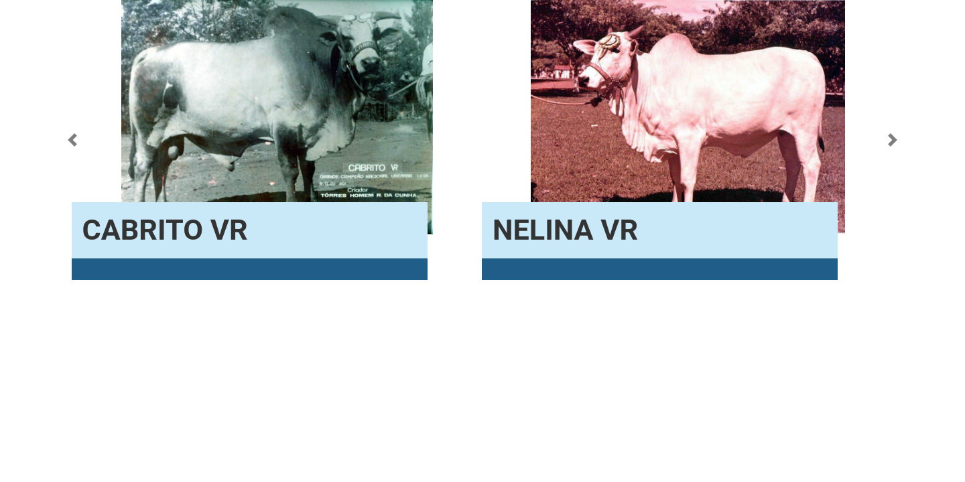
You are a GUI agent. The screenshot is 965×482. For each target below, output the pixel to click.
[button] (72, 140)
